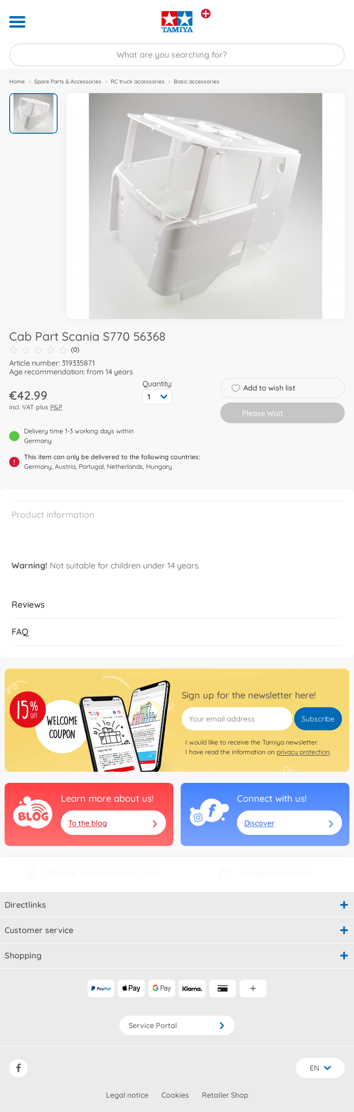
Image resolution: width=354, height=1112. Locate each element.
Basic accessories (196, 81)
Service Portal (177, 1025)
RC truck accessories (138, 81)
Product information (53, 514)
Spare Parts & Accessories (67, 81)
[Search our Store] (177, 54)
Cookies (175, 1095)
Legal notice (127, 1095)
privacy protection (303, 752)
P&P (56, 407)
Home (17, 81)
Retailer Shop (225, 1095)
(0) (44, 350)
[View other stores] (206, 13)
